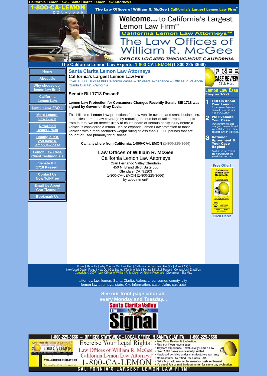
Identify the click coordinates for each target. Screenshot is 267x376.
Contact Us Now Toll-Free (47, 176)
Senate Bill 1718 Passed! (47, 165)
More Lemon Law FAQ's (47, 117)
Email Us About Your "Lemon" (47, 187)
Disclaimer (172, 272)
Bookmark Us (47, 197)
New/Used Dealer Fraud (47, 128)
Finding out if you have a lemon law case (47, 141)
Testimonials (132, 269)
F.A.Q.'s (167, 266)
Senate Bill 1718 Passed (157, 269)
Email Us (195, 269)
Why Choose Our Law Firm (116, 266)
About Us (47, 78)
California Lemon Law (47, 99)
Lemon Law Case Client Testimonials (47, 154)
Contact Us (181, 269)
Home (47, 71)
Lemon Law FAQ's (47, 108)
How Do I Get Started (110, 269)
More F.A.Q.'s (183, 266)
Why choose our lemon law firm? (47, 87)
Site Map (186, 272)
